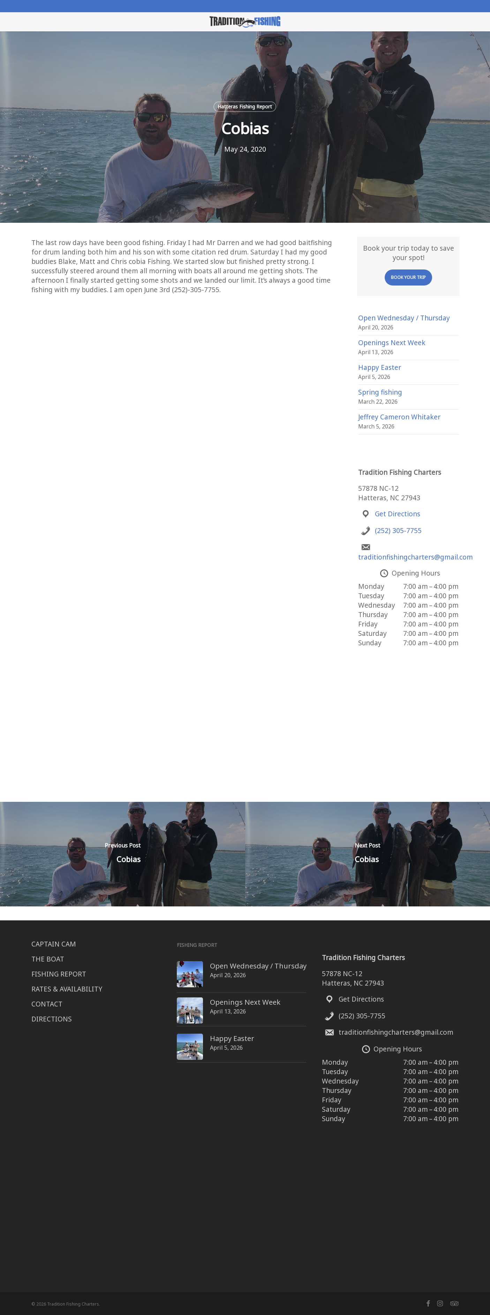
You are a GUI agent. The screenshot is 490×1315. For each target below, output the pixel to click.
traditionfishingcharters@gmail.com (415, 557)
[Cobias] (122, 854)
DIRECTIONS (51, 1019)
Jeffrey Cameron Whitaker (399, 416)
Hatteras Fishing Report (245, 106)
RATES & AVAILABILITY (66, 989)
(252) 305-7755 (398, 530)
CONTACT (46, 1004)
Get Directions (397, 513)
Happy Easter (379, 367)
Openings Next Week (391, 342)
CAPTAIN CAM (53, 944)
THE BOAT (47, 959)
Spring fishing (380, 392)
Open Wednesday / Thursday (404, 317)
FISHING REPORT (58, 974)
